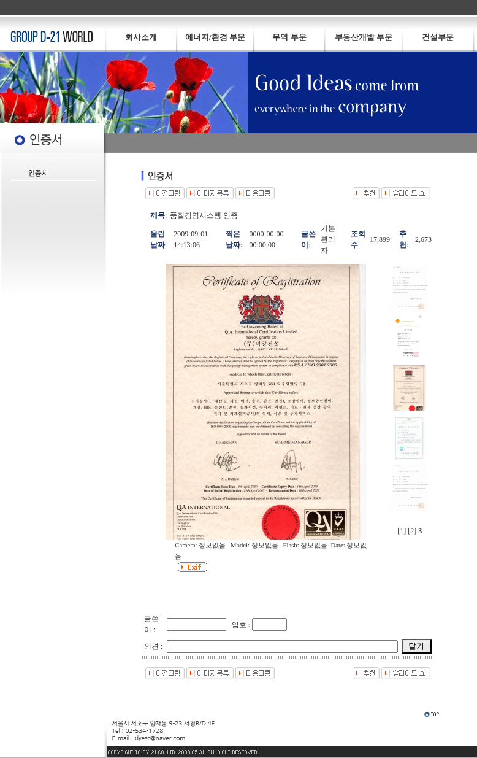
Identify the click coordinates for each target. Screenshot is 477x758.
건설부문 (438, 37)
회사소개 (141, 37)
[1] (401, 531)
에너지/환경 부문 (215, 37)
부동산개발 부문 (363, 37)
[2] (412, 531)
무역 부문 (289, 37)
